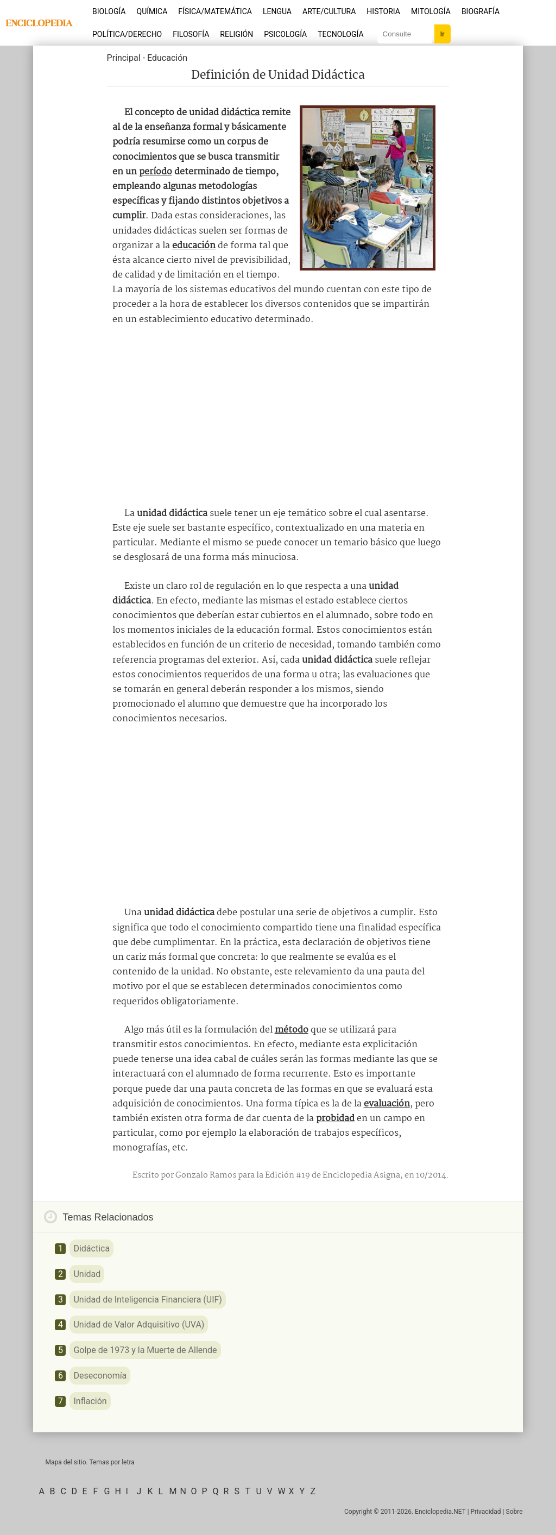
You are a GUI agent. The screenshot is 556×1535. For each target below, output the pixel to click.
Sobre (514, 1511)
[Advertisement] (278, 417)
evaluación (387, 1104)
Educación (167, 58)
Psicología (285, 34)
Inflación (89, 1401)
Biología (109, 11)
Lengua (277, 11)
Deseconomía (100, 1375)
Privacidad (486, 1511)
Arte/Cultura (329, 11)
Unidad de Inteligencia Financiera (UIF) (147, 1299)
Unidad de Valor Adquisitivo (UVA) (138, 1324)
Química (152, 11)
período (155, 172)
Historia (383, 11)
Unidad (86, 1274)
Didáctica (91, 1248)
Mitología (431, 11)
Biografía (481, 11)
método (291, 1030)
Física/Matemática (215, 11)
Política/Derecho (127, 34)
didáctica (240, 112)
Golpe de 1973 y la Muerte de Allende (145, 1350)
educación (194, 245)
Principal (124, 58)
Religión (236, 34)
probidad (335, 1118)
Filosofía (191, 34)
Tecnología (340, 34)
